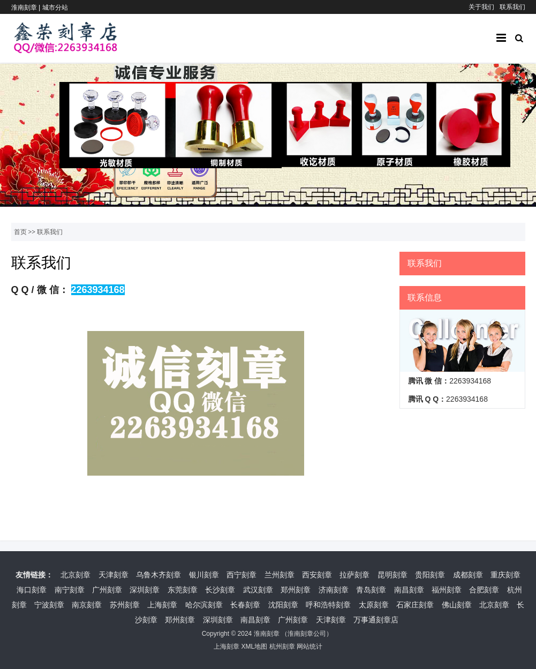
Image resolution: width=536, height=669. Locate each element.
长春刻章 (245, 604)
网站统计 (309, 646)
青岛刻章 (371, 589)
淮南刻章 (267, 633)
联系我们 (512, 7)
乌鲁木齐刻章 (158, 574)
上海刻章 (162, 604)
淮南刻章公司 (307, 633)
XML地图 (254, 646)
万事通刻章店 (375, 619)
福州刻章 (447, 589)
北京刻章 (75, 574)
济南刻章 (334, 589)
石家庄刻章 (415, 604)
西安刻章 (317, 574)
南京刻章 (87, 604)
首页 (20, 232)
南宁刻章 (70, 589)
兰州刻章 (280, 574)
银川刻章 (204, 574)
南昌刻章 (409, 589)
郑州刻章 (296, 589)
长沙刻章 (220, 589)
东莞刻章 (183, 589)
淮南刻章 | (26, 7)
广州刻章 (107, 589)
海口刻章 (32, 589)
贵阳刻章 (430, 574)
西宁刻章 (241, 574)
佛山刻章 (457, 604)
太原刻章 (374, 604)
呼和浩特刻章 (328, 604)
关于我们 (481, 7)
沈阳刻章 (283, 604)
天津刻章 (114, 574)
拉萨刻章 (354, 574)
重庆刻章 (505, 574)
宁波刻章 (49, 604)
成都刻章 (468, 574)
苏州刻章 (125, 604)
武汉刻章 (258, 589)
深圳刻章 (145, 589)
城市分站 (55, 7)
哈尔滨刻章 (204, 604)
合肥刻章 (484, 589)
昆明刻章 (392, 574)
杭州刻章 (282, 646)
